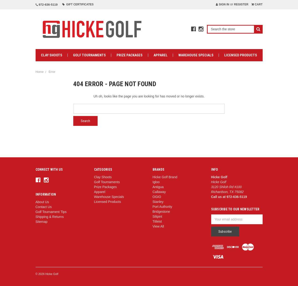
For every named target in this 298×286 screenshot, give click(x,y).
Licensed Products (240, 55)
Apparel (161, 55)
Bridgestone (161, 211)
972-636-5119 (47, 4)
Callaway (159, 192)
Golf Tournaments (89, 55)
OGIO (157, 197)
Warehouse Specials (195, 55)
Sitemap (42, 222)
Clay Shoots (51, 55)
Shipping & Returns (50, 217)
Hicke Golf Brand (165, 177)
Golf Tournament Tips (51, 212)
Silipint (157, 216)
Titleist (157, 221)
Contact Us (44, 207)
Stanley (158, 202)
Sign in (222, 4)
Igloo (156, 182)
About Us (42, 202)
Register (241, 4)
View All (158, 226)
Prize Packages (130, 55)
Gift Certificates (78, 4)
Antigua (158, 187)
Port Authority (162, 207)
